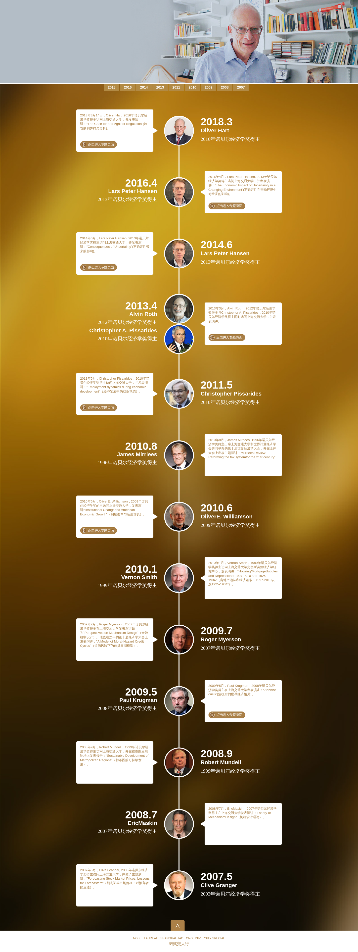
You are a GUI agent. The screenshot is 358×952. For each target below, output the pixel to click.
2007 (241, 87)
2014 (144, 87)
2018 (111, 87)
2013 (160, 87)
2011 (176, 87)
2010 (192, 87)
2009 (208, 87)
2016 (128, 87)
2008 (224, 87)
